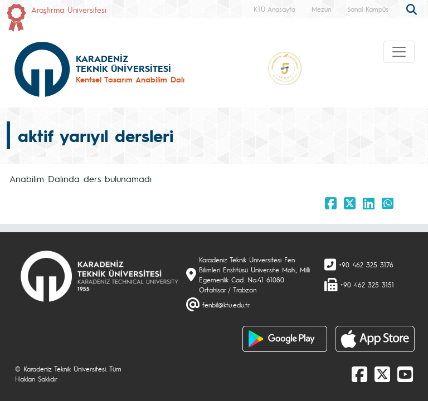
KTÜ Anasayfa (274, 8)
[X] (382, 373)
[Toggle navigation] (399, 52)
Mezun (321, 8)
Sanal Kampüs (367, 8)
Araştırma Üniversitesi (68, 9)
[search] (413, 8)
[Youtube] (405, 373)
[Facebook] (359, 373)
